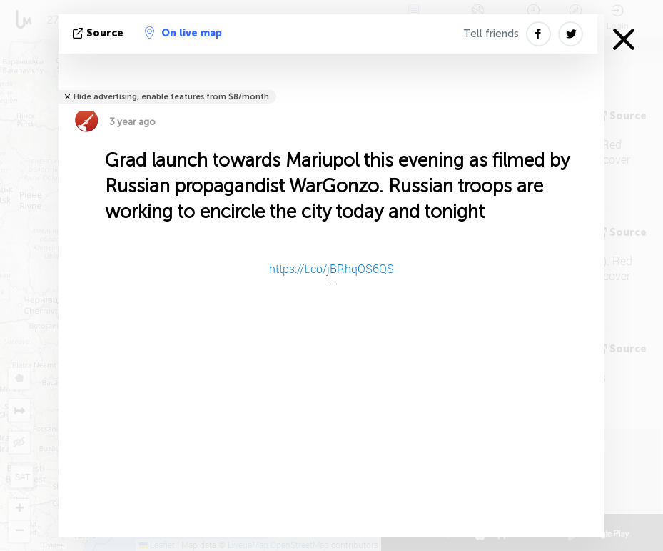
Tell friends (491, 33)
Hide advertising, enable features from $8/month (171, 96)
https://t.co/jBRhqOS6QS (331, 268)
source (99, 33)
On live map (183, 32)
